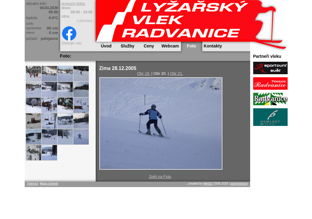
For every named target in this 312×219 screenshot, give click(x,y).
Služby (127, 45)
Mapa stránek (49, 183)
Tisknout (32, 183)
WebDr (208, 183)
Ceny (149, 45)
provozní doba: (74, 4)
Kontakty (213, 45)
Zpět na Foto (160, 176)
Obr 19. (143, 73)
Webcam (170, 45)
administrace (239, 183)
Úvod (106, 45)
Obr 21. (176, 73)
